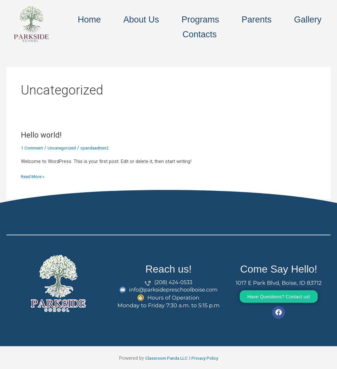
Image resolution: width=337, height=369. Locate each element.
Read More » (34, 176)
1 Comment (33, 148)
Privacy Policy (207, 358)
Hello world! (42, 135)
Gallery (308, 19)
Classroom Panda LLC (165, 358)
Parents (256, 19)
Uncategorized (65, 148)
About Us (141, 19)
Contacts (199, 34)
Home (89, 19)
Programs (200, 19)
